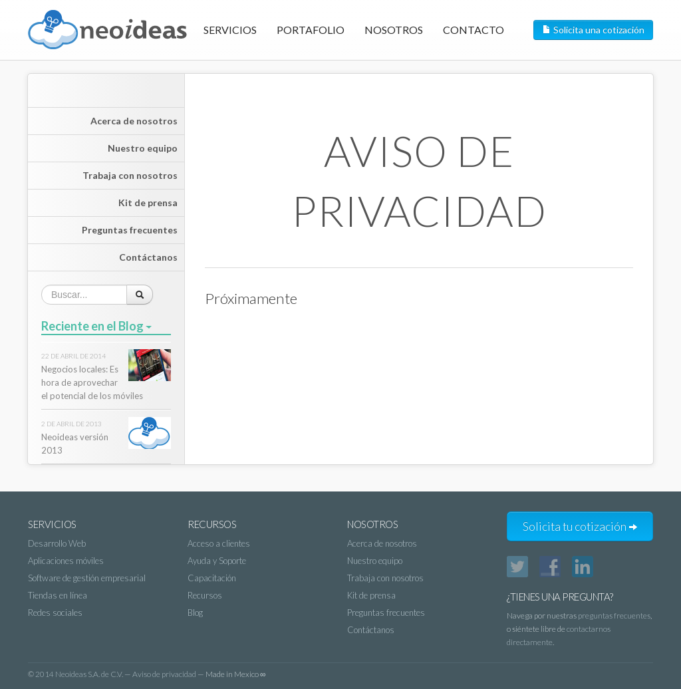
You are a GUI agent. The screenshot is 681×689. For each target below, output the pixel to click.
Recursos (205, 595)
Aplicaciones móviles (66, 560)
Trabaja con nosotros (130, 175)
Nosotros (393, 29)
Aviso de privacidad (164, 674)
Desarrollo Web (57, 543)
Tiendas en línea (57, 595)
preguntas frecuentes (614, 615)
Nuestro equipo (143, 148)
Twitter (517, 566)
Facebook (550, 566)
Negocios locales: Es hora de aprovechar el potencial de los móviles (92, 382)
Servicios (230, 29)
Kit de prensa (148, 202)
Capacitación (212, 578)
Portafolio (310, 29)
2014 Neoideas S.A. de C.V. (79, 674)
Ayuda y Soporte (217, 560)
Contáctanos (148, 257)
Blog (195, 612)
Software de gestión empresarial (87, 578)
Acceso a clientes (219, 543)
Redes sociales (55, 612)
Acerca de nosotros (134, 120)
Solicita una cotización (593, 29)
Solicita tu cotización (580, 526)
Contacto (473, 29)
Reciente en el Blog (96, 326)
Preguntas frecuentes (130, 229)
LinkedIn (582, 566)
